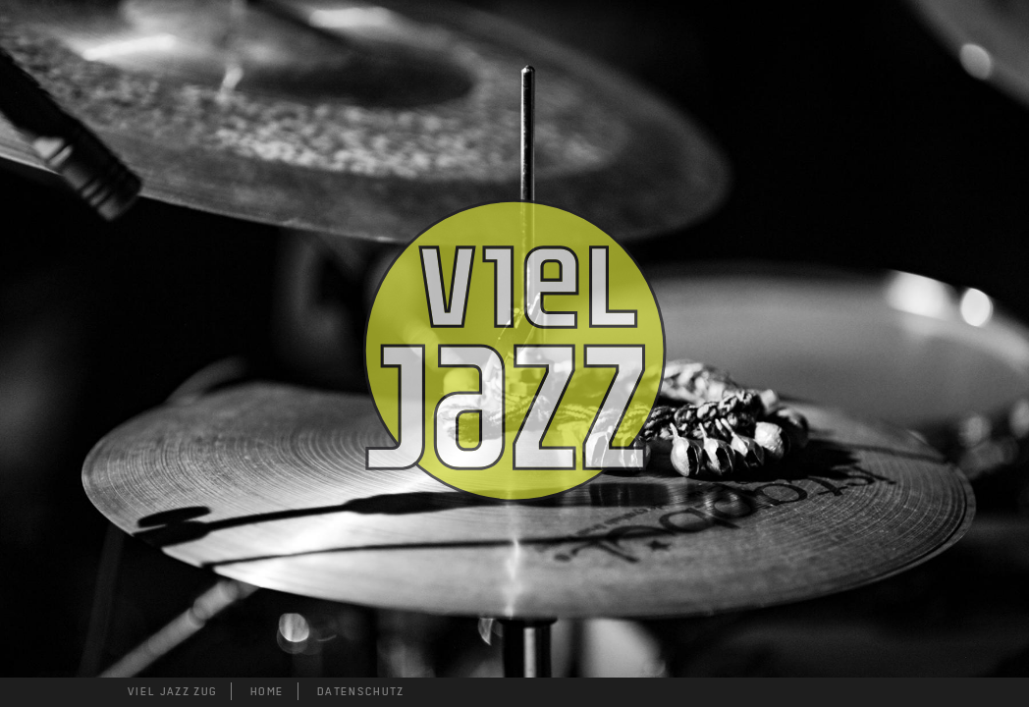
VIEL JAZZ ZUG (172, 691)
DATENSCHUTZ (361, 691)
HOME (267, 691)
